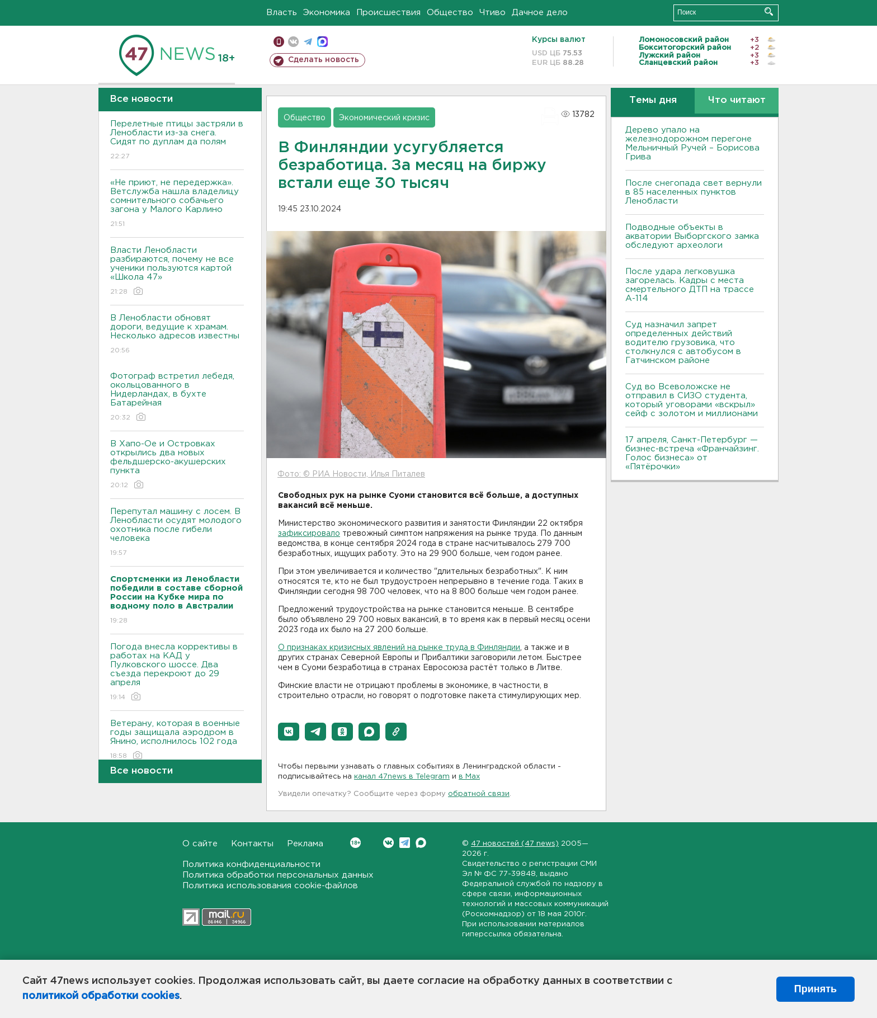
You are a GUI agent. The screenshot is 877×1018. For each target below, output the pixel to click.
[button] (288, 732)
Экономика (326, 12)
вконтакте (293, 41)
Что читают (737, 100)
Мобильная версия (279, 41)
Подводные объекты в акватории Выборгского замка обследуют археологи (692, 236)
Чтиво (492, 12)
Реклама (305, 843)
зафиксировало (309, 533)
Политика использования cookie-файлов (270, 885)
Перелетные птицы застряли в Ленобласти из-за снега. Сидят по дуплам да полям (177, 140)
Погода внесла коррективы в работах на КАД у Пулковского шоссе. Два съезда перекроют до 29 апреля (177, 672)
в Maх (469, 777)
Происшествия (388, 12)
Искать (769, 11)
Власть (281, 12)
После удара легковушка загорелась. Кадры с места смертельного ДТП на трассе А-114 (689, 285)
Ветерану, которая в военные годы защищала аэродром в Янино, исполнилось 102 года (177, 740)
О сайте (200, 843)
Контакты (252, 843)
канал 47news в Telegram (402, 777)
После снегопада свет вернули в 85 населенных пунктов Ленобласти (693, 192)
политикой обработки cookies (101, 996)
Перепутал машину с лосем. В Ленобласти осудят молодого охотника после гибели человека (177, 533)
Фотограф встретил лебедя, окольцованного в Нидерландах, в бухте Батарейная (177, 397)
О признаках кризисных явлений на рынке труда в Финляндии (399, 647)
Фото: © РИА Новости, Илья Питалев (351, 474)
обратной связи (479, 794)
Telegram (404, 842)
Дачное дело (540, 12)
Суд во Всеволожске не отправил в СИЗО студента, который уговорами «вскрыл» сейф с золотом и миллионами (691, 400)
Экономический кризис (384, 118)
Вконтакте (355, 842)
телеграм (308, 41)
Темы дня (653, 100)
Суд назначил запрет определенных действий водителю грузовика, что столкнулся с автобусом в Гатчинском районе (683, 342)
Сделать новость (323, 59)
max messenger (322, 41)
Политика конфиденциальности (251, 864)
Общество (450, 12)
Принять (815, 989)
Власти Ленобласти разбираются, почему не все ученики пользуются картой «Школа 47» (177, 271)
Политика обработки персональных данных (278, 875)
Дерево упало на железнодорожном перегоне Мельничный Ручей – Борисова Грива (692, 143)
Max (421, 842)
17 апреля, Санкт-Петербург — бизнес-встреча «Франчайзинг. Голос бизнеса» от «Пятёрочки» (692, 453)
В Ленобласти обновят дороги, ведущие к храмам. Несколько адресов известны (177, 334)
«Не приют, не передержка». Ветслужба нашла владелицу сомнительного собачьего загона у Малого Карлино (177, 204)
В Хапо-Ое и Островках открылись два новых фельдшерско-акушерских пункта (177, 465)
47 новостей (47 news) (515, 844)
